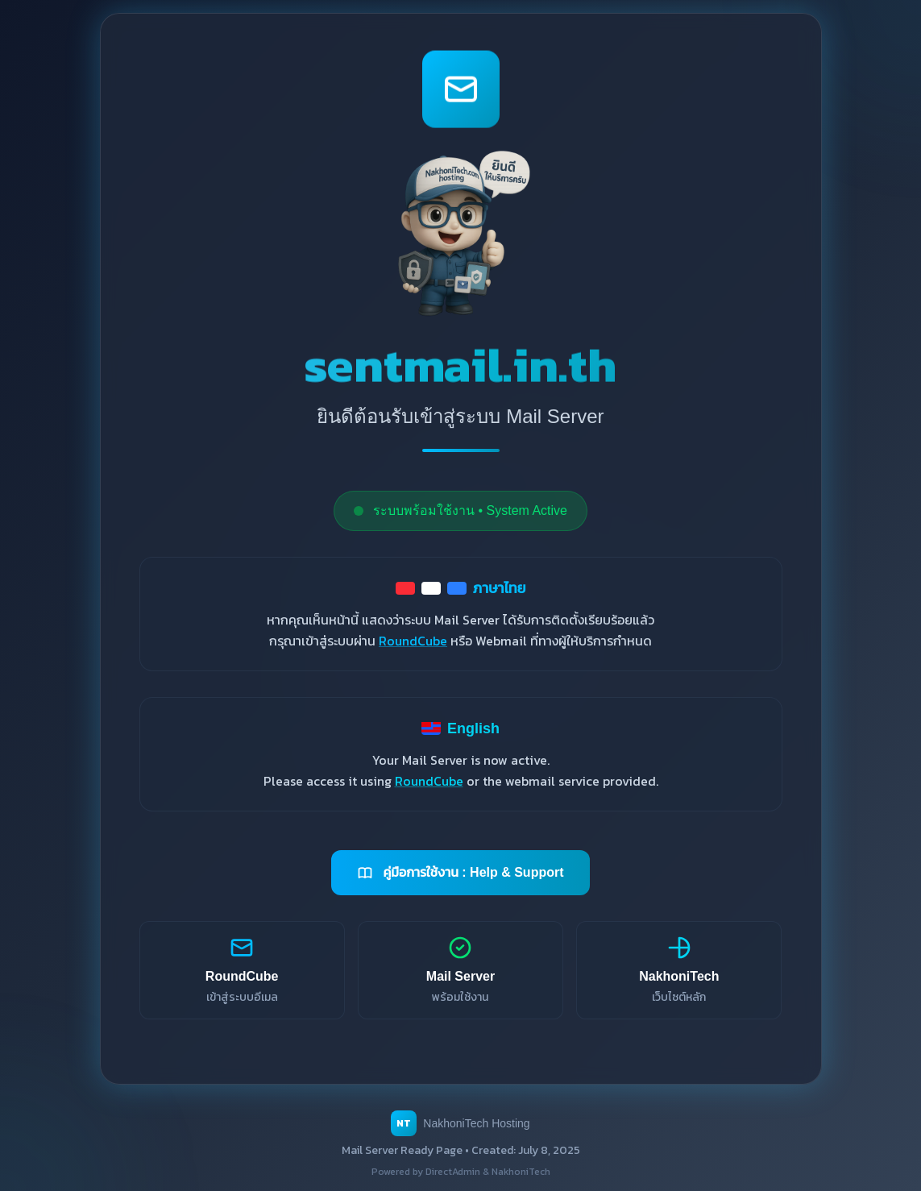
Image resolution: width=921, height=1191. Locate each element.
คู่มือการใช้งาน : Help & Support (460, 873)
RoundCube (413, 640)
